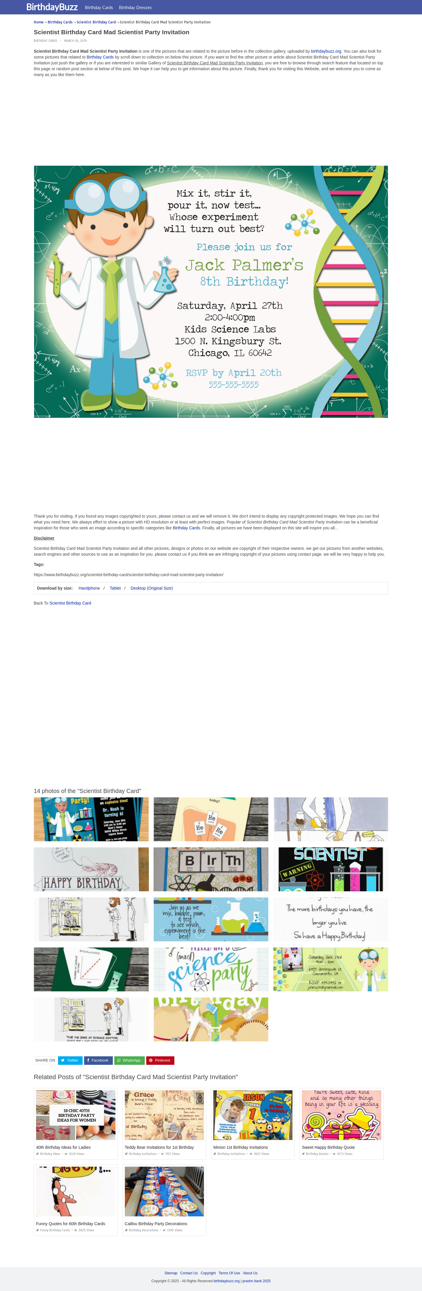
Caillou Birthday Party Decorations (156, 1223)
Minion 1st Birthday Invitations (240, 1147)
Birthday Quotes (315, 1154)
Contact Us (189, 1273)
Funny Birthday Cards (53, 1230)
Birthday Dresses (146, 7)
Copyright (208, 1273)
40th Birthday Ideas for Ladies (63, 1147)
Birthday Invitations (141, 1154)
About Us (250, 1273)
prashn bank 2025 (256, 1281)
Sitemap (170, 1273)
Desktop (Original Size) (152, 588)
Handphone (89, 588)
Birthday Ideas (48, 1154)
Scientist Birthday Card (70, 603)
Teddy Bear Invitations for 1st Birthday (159, 1147)
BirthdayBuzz (62, 6)
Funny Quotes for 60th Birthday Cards (70, 1223)
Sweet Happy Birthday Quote (328, 1147)
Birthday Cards (110, 7)
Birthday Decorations (142, 1230)
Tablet (115, 588)
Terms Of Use (229, 1273)
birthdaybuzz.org (326, 51)
